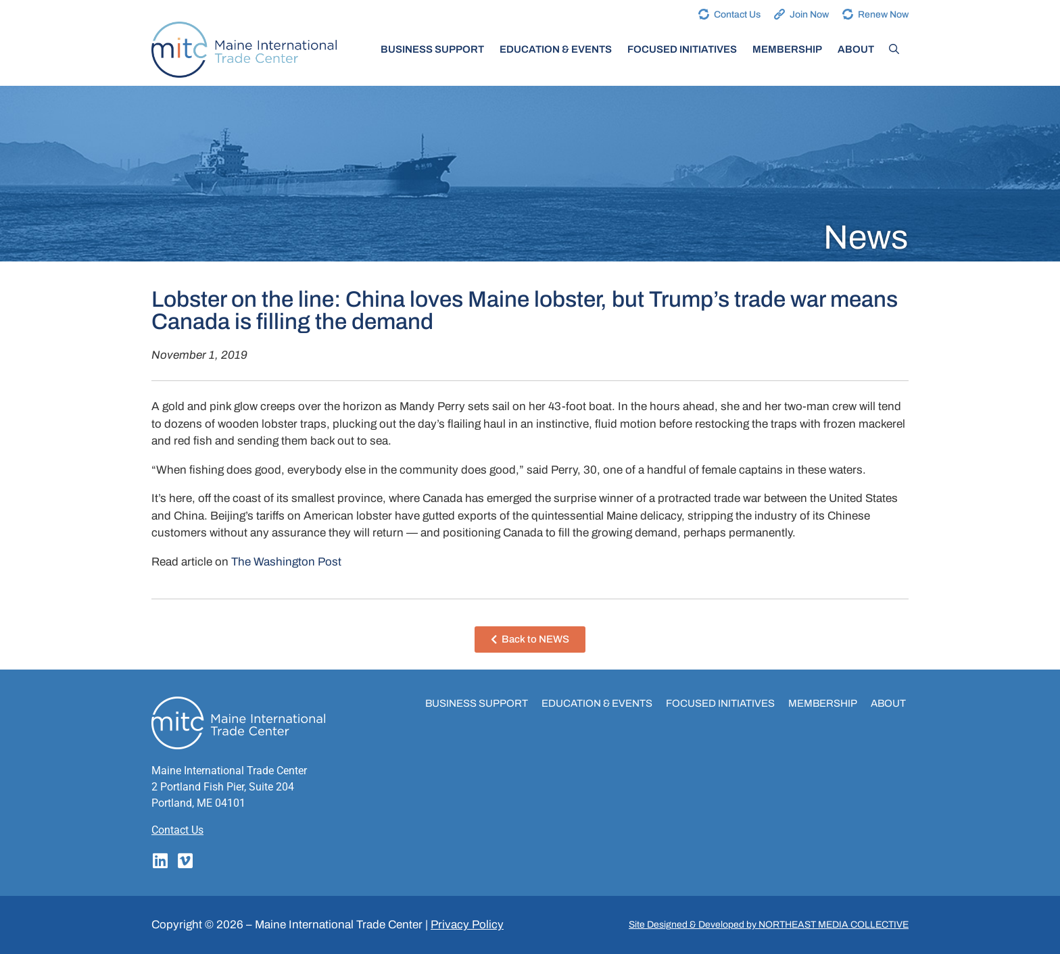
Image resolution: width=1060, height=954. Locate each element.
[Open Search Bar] (894, 49)
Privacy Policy (467, 924)
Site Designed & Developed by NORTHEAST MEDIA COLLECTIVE (769, 925)
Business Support (432, 49)
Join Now (809, 14)
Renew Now (883, 14)
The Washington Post (286, 561)
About (856, 49)
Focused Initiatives (682, 49)
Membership (787, 49)
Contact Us (737, 14)
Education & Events (556, 49)
